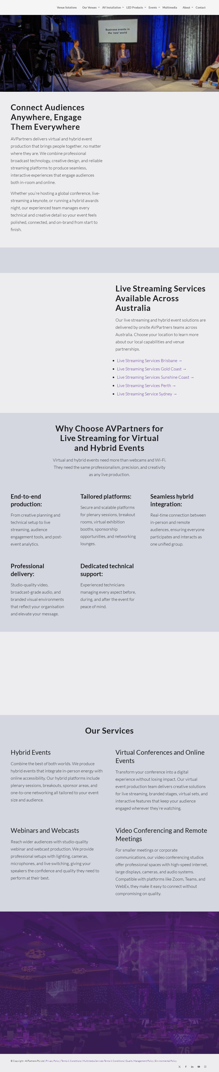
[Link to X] (179, 1066)
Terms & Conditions (71, 1060)
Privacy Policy (53, 1060)
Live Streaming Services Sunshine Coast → (155, 377)
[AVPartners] (19, 7)
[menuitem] (67, 7)
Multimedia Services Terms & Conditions (103, 1060)
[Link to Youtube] (198, 1066)
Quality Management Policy (140, 1060)
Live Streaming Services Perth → (146, 385)
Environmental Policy (166, 1060)
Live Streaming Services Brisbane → (149, 360)
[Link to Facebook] (186, 1066)
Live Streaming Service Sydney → (147, 393)
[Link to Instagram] (205, 1066)
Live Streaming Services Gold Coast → (152, 368)
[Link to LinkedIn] (192, 1066)
